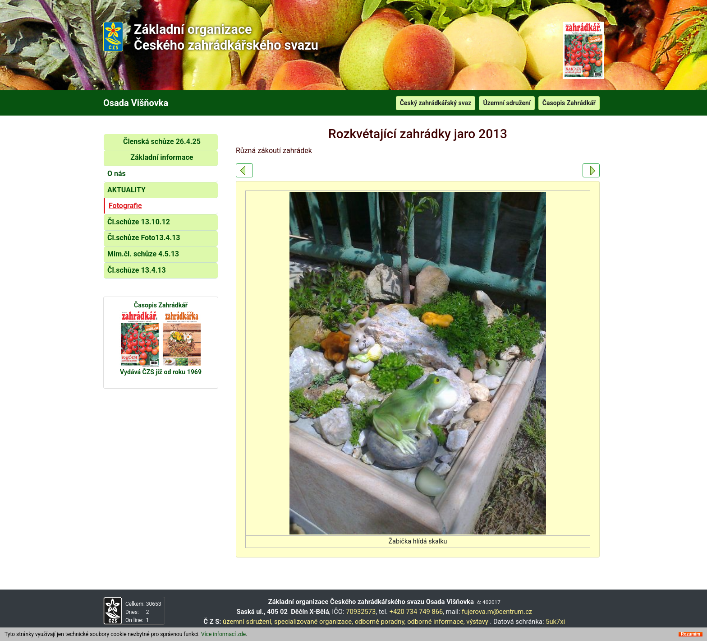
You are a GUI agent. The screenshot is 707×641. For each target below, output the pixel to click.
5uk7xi (555, 622)
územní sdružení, (247, 622)
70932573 (361, 612)
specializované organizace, (313, 622)
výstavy (477, 622)
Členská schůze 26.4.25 (162, 141)
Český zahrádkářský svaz (436, 103)
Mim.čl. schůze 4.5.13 (143, 254)
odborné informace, (435, 622)
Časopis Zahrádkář (569, 103)
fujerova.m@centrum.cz (497, 612)
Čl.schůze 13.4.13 (136, 270)
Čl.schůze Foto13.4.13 (143, 237)
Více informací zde (223, 635)
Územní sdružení (506, 103)
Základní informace (161, 157)
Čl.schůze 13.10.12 (138, 222)
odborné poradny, (380, 622)
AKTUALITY (126, 190)
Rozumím (690, 635)
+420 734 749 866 (416, 612)
